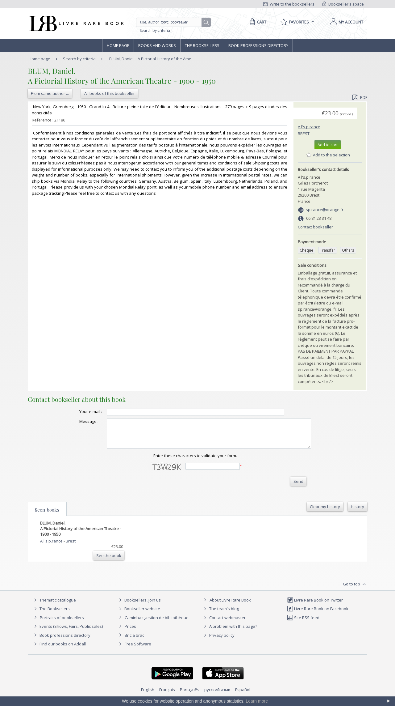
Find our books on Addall (59, 649)
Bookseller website (138, 614)
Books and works (157, 45)
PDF (360, 97)
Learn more (257, 701)
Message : (76, 421)
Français (167, 695)
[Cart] (256, 22)
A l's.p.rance (309, 127)
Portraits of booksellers (62, 623)
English (147, 695)
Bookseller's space (343, 4)
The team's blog (220, 614)
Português (189, 695)
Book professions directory (258, 45)
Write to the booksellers (288, 4)
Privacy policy (218, 641)
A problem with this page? (229, 632)
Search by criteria (155, 30)
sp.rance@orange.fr (324, 209)
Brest (304, 133)
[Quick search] (171, 22)
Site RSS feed (303, 623)
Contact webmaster (224, 623)
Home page (118, 45)
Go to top (355, 590)
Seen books (47, 515)
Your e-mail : (78, 411)
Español (242, 695)
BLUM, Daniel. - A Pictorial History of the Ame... (151, 59)
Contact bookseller (315, 227)
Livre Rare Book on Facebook (317, 614)
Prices (130, 632)
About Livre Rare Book (230, 605)
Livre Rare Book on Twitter (315, 605)
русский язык (217, 695)
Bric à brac (134, 641)
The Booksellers (202, 45)
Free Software (138, 649)
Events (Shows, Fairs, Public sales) (67, 632)
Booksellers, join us (139, 605)
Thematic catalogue (54, 605)
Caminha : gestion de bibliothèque (157, 623)
